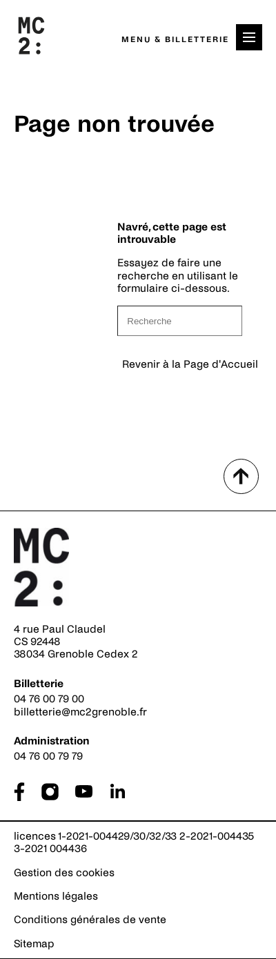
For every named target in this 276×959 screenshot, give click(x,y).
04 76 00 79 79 (48, 756)
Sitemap (34, 943)
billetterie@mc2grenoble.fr (80, 712)
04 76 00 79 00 (49, 698)
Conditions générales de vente (90, 919)
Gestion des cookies (64, 872)
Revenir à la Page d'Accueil (190, 364)
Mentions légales (56, 896)
